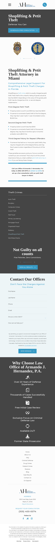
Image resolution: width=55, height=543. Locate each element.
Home (27, 452)
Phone (10, 304)
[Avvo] (27, 518)
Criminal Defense (27, 460)
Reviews (27, 469)
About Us (27, 455)
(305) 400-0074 (27, 511)
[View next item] (34, 58)
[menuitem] (27, 199)
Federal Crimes (27, 466)
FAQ (27, 457)
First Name (11, 291)
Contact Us (27, 477)
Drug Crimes (27, 463)
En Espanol (27, 480)
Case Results (27, 475)
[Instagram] (32, 518)
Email (10, 310)
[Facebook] (23, 518)
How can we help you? (15, 323)
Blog (27, 472)
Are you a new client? (15, 316)
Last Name (11, 297)
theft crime (21, 93)
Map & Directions (27, 504)
